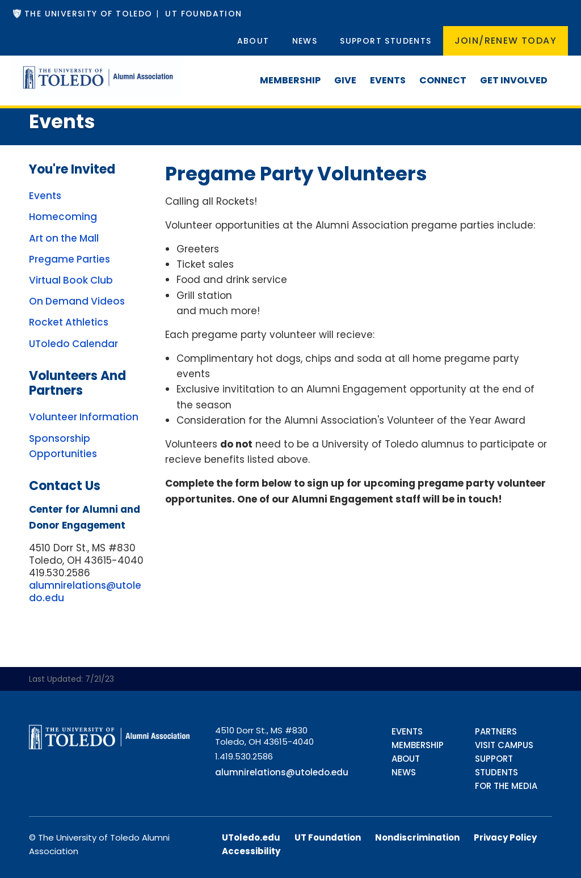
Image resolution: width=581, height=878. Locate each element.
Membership (290, 80)
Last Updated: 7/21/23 (71, 679)
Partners (496, 731)
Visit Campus (504, 745)
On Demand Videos (77, 301)
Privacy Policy (505, 837)
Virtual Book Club (71, 280)
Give (345, 80)
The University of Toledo (88, 13)
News (305, 40)
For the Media (506, 786)
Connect (442, 80)
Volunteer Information (83, 417)
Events (388, 80)
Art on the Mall (64, 238)
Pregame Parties (69, 259)
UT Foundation (203, 13)
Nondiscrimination (417, 837)
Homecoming (63, 216)
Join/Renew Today (505, 40)
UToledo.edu (251, 837)
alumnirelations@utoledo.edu (85, 591)
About (253, 40)
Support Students (385, 40)
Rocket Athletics (68, 322)
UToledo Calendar (73, 344)
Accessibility (251, 851)
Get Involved (514, 80)
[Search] (561, 69)
